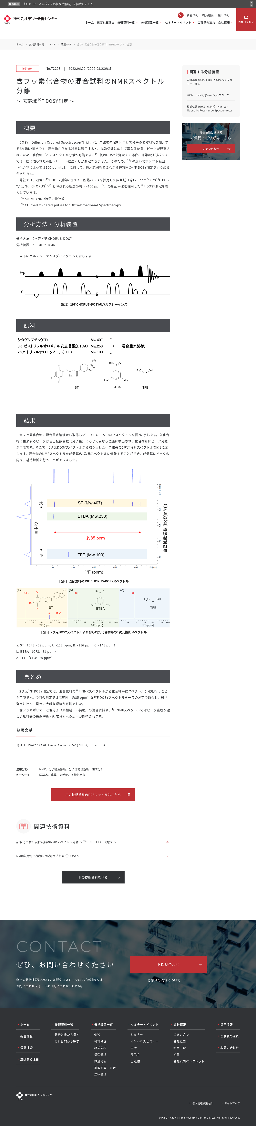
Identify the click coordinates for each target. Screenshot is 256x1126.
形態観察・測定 (105, 1068)
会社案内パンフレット (189, 1061)
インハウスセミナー (145, 1041)
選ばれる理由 (105, 22)
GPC (97, 1034)
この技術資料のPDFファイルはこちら (93, 794)
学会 (134, 1048)
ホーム (89, 22)
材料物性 (100, 1041)
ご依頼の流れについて (164, 980)
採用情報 (223, 15)
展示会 (135, 1054)
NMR (52, 44)
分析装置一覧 (150, 22)
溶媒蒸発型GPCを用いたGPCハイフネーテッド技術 (211, 82)
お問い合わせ (246, 19)
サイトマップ (232, 1103)
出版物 (135, 1061)
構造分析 (100, 1054)
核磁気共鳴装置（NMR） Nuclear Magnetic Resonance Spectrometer (209, 108)
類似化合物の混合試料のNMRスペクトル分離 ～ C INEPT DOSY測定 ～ (66, 841)
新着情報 (192, 15)
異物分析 (100, 1074)
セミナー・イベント (178, 22)
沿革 (176, 1054)
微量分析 (100, 1061)
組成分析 (100, 1048)
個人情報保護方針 (202, 1103)
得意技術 (208, 15)
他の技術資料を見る (93, 877)
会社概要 (179, 1041)
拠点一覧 (179, 1048)
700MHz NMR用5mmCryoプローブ (208, 95)
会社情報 (224, 22)
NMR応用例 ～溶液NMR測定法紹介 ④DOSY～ (48, 856)
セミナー (137, 1034)
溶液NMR (66, 44)
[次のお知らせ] (251, 5)
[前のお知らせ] (251, 2)
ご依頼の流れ (206, 22)
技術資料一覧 (126, 22)
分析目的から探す (67, 1041)
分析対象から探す (67, 1034)
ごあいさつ (181, 1034)
